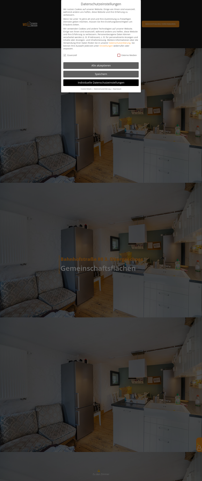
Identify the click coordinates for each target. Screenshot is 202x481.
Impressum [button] (117, 86)
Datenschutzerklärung (120, 40)
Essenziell (70, 52)
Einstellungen (106, 43)
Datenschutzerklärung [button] (102, 86)
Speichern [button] (101, 71)
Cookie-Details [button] (86, 86)
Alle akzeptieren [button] (101, 62)
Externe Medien (127, 52)
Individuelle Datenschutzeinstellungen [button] (101, 80)
